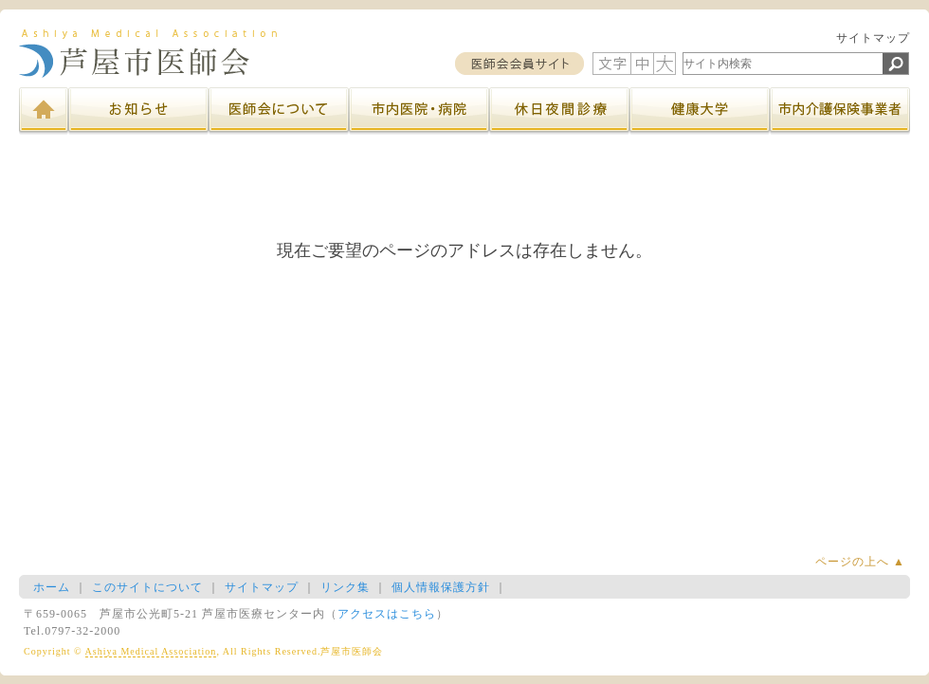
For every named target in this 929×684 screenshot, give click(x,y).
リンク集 (345, 587)
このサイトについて (147, 587)
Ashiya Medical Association (151, 651)
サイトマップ (873, 38)
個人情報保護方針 (441, 587)
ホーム (51, 587)
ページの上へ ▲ (860, 561)
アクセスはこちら (386, 613)
